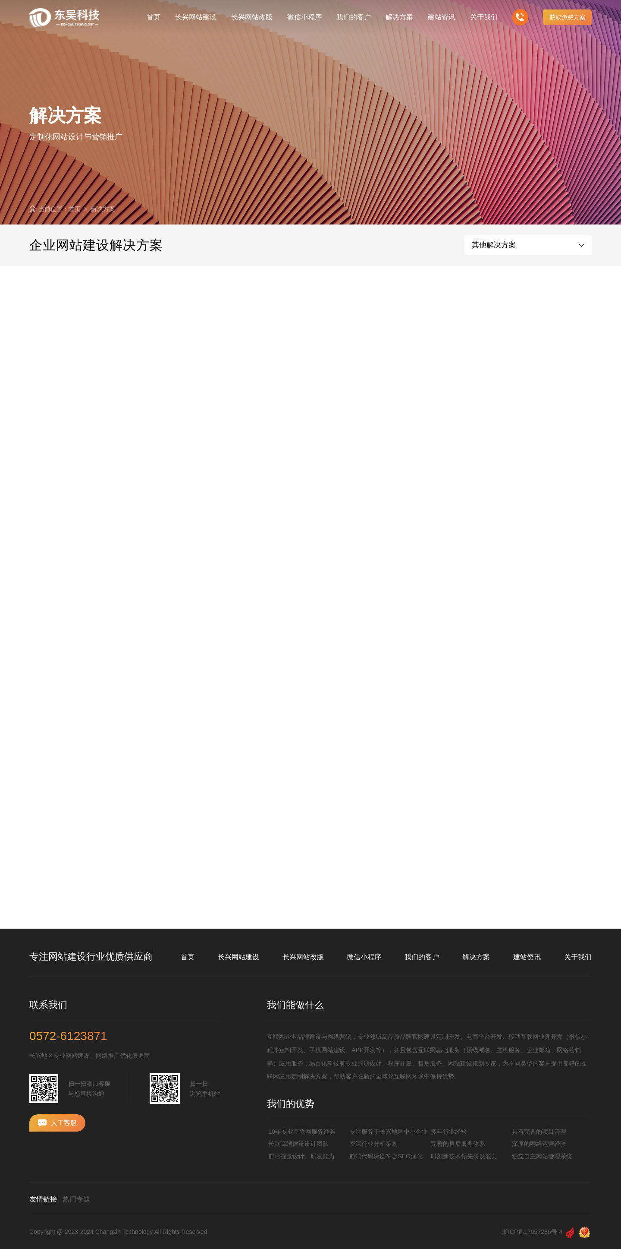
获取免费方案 (567, 17)
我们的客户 (422, 957)
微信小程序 (364, 957)
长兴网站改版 (303, 957)
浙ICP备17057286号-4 (532, 1231)
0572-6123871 (68, 1036)
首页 (75, 209)
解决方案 (103, 209)
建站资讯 (527, 957)
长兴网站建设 (238, 957)
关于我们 (578, 957)
